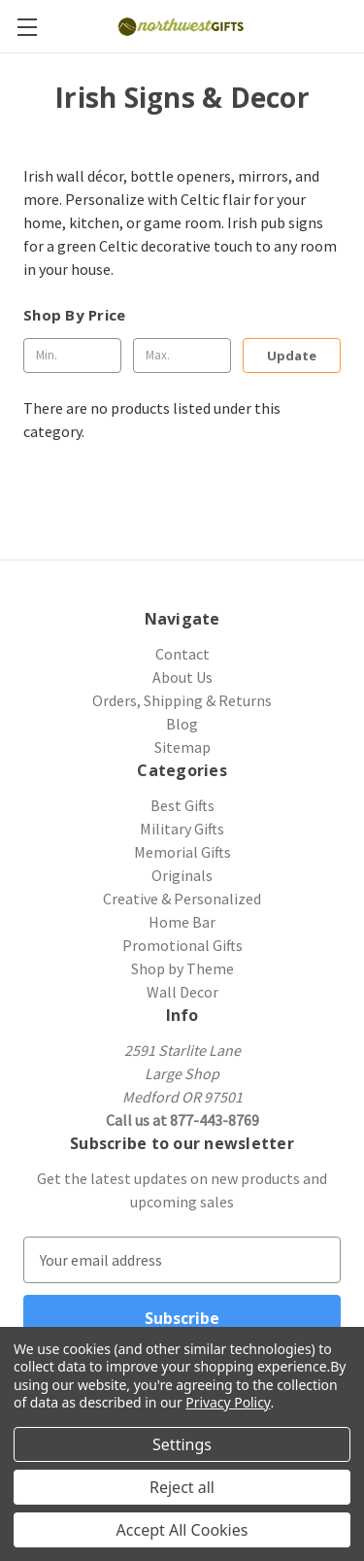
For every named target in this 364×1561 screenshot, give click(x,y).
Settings (182, 1444)
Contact (182, 653)
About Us (182, 677)
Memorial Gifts (182, 852)
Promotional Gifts (182, 945)
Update (291, 355)
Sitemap (182, 747)
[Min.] (72, 355)
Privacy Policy (227, 1402)
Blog (182, 723)
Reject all (182, 1487)
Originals (182, 875)
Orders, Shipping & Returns (182, 700)
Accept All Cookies (182, 1530)
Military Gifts (182, 828)
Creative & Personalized (182, 898)
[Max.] (182, 355)
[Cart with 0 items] (352, 25)
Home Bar (182, 922)
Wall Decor (182, 991)
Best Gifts (182, 805)
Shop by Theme (182, 968)
